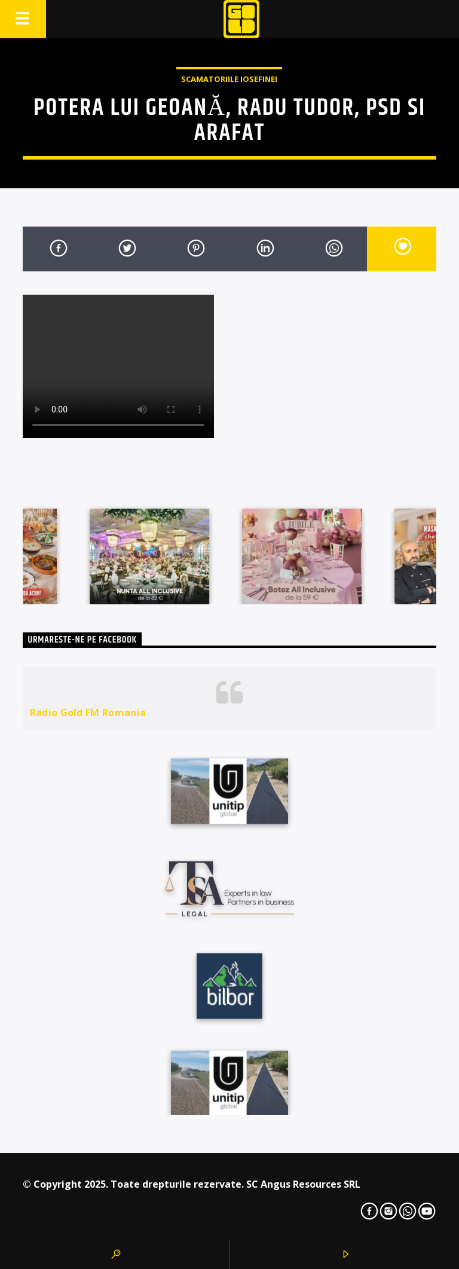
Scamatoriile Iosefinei (229, 79)
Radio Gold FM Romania (88, 712)
